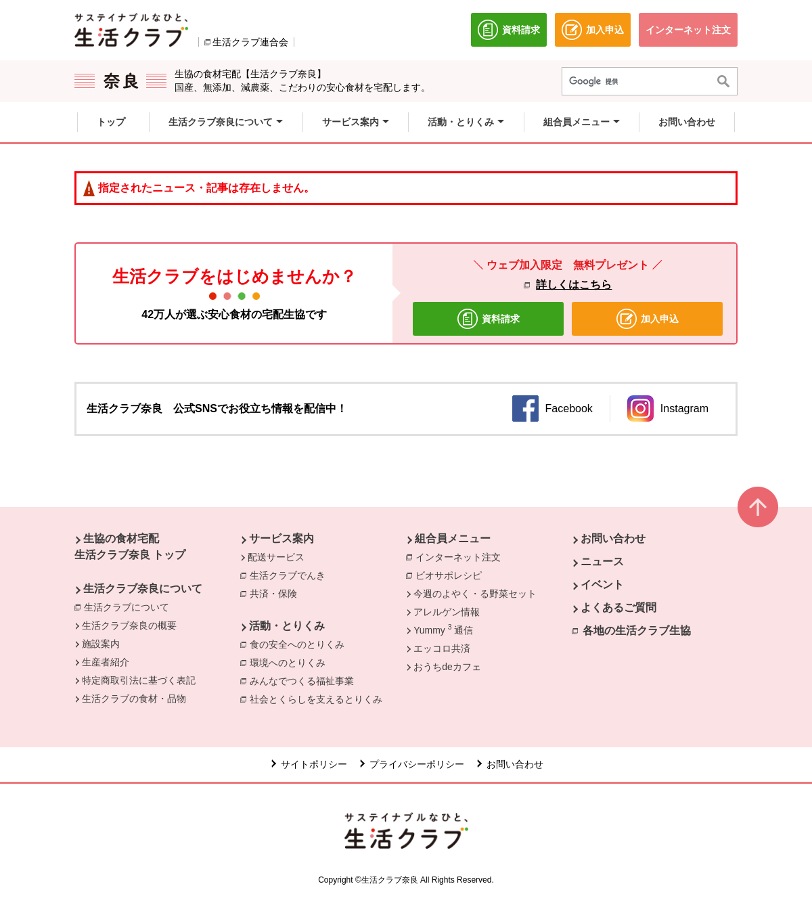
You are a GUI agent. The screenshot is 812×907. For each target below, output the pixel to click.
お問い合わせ (613, 538)
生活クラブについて (130, 606)
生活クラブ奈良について (142, 588)
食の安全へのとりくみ (300, 644)
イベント (602, 584)
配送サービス (276, 557)
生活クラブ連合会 (250, 42)
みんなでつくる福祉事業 (305, 680)
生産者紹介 (105, 662)
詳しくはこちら (574, 284)
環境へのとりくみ (291, 662)
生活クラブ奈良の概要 (129, 625)
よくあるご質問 (618, 607)
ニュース (602, 561)
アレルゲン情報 (446, 611)
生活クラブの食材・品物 (134, 698)
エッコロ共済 (441, 648)
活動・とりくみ (287, 626)
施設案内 (101, 643)
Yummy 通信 (442, 629)
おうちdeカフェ (447, 666)
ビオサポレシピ (452, 575)
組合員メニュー (453, 538)
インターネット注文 (461, 556)
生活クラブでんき (291, 575)
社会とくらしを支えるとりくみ (319, 698)
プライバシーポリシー (416, 764)
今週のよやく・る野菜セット (475, 593)
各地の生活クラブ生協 (637, 630)
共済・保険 (277, 593)
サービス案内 (281, 538)
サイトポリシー (314, 764)
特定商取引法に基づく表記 (139, 680)
